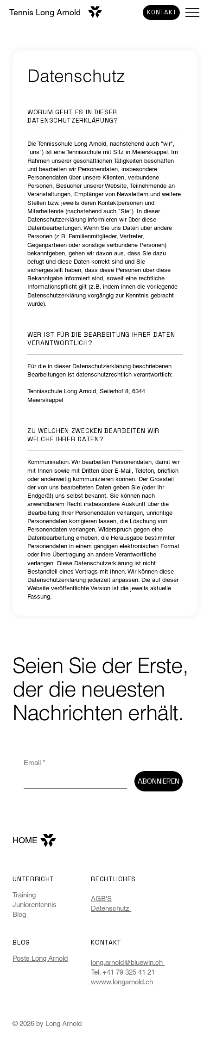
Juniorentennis (35, 904)
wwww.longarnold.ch (122, 982)
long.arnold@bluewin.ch (128, 962)
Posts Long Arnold (40, 958)
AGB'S (101, 898)
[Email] (72, 779)
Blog (19, 914)
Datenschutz (111, 908)
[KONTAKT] (161, 12)
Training (24, 895)
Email (34, 762)
